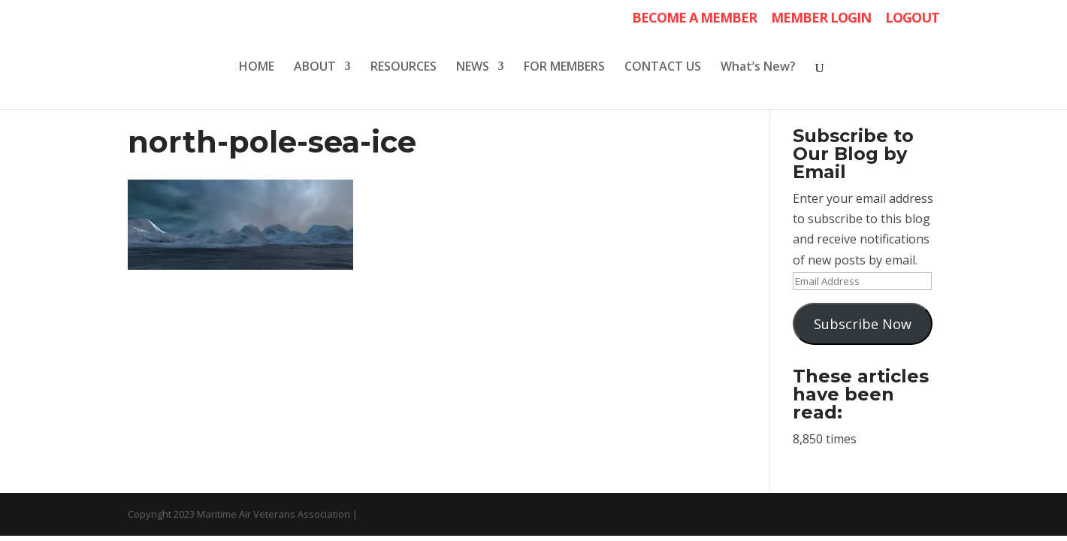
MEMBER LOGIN (821, 18)
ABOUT (315, 67)
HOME (256, 67)
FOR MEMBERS (564, 67)
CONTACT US (662, 67)
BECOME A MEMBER (694, 18)
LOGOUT (912, 18)
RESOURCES (403, 67)
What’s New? (758, 67)
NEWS (472, 67)
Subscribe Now (862, 324)
